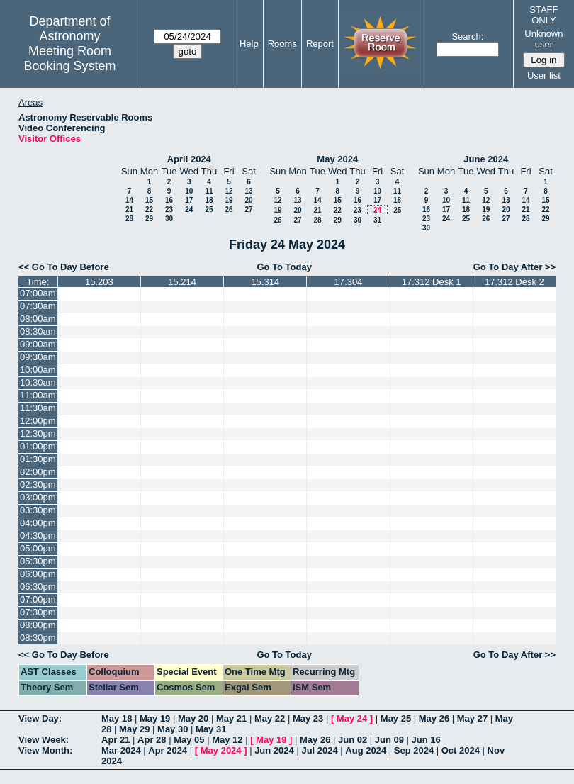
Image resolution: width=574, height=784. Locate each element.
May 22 (269, 718)
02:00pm (38, 471)
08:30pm (38, 637)
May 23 (308, 718)
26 (228, 209)
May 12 (227, 739)
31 (377, 220)
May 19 (155, 718)
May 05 (189, 739)
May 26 (434, 718)
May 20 (193, 718)
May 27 (472, 718)
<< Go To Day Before (63, 267)
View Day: (40, 718)
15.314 (265, 281)
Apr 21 (115, 739)
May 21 (231, 718)
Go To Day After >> (514, 267)
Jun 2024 (274, 750)
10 (189, 191)
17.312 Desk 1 (431, 281)
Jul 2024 (319, 750)
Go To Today (284, 267)
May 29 (134, 729)
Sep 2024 (414, 750)
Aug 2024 (365, 750)
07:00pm (38, 599)
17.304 (348, 281)
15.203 (99, 281)
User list (544, 75)
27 (248, 209)
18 (209, 200)
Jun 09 (389, 739)
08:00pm (38, 625)
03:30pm (38, 510)
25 (209, 209)
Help (249, 43)
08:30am (38, 331)
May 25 (396, 718)
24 (189, 209)
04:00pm (38, 522)
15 (149, 200)
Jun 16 (426, 739)
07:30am (38, 306)
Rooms (282, 43)
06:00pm (38, 574)
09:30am (38, 357)
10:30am (38, 382)
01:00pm (38, 446)
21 (129, 209)
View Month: (45, 750)
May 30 (172, 729)
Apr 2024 (167, 750)
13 (248, 191)
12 (228, 191)
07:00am (38, 293)
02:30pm (38, 484)
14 (129, 200)
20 (248, 200)
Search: (467, 36)
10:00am (38, 369)
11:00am (38, 395)
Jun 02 (352, 739)
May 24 (352, 718)
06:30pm (38, 586)
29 (149, 219)
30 (169, 219)
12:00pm (38, 420)
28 (129, 219)
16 (169, 200)
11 (209, 191)
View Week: (43, 739)
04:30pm (38, 535)
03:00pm (38, 497)
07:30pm (38, 612)
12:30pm (38, 433)
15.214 (182, 281)
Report (320, 43)
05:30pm (38, 561)
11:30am (38, 408)
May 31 (211, 729)
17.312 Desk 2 (514, 281)
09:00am (38, 344)
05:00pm (38, 548)
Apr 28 (151, 739)
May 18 (116, 718)
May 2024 (337, 159)
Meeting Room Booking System (69, 58)
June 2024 (485, 159)
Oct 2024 (460, 750)
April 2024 (189, 159)
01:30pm (38, 459)
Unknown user (543, 39)
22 (149, 209)
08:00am (38, 318)
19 (228, 200)
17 (189, 200)
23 (169, 209)
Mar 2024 (121, 750)
